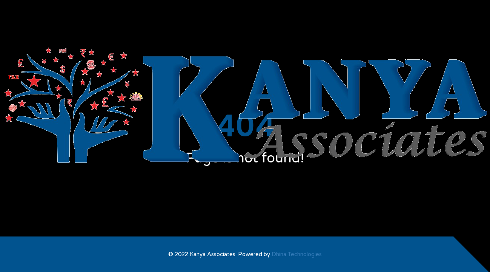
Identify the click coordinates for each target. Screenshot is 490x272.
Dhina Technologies (297, 254)
